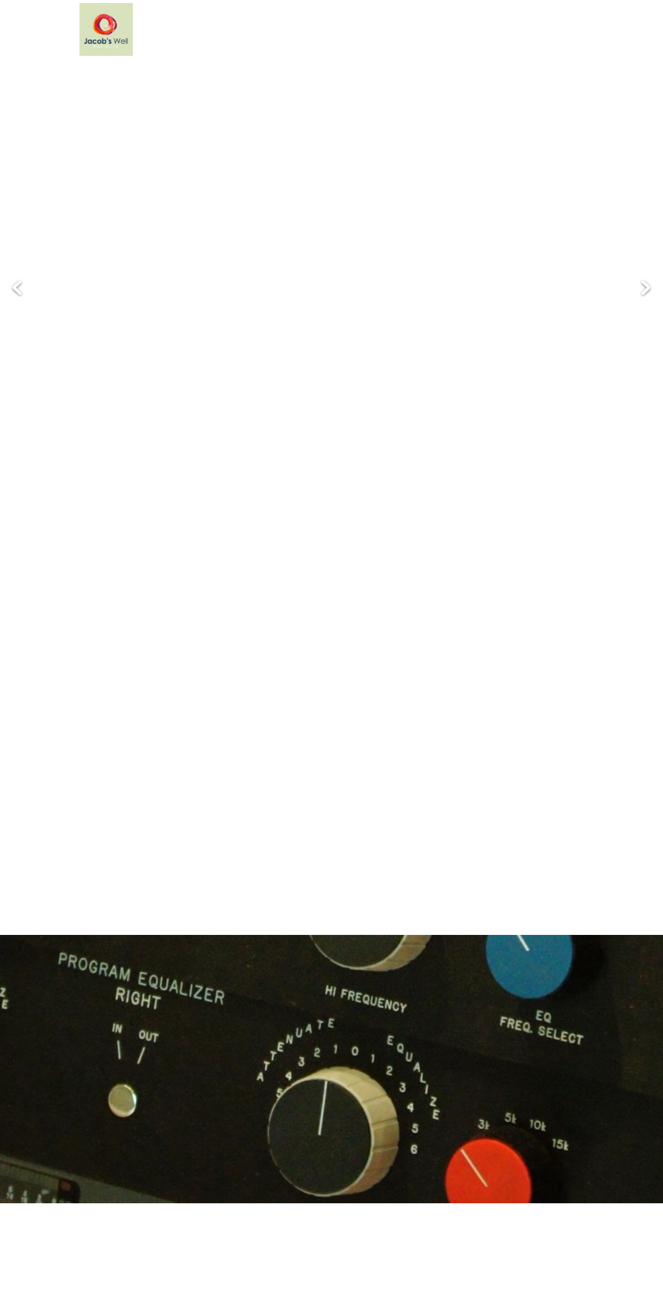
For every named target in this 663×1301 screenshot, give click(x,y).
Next (646, 288)
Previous (17, 288)
